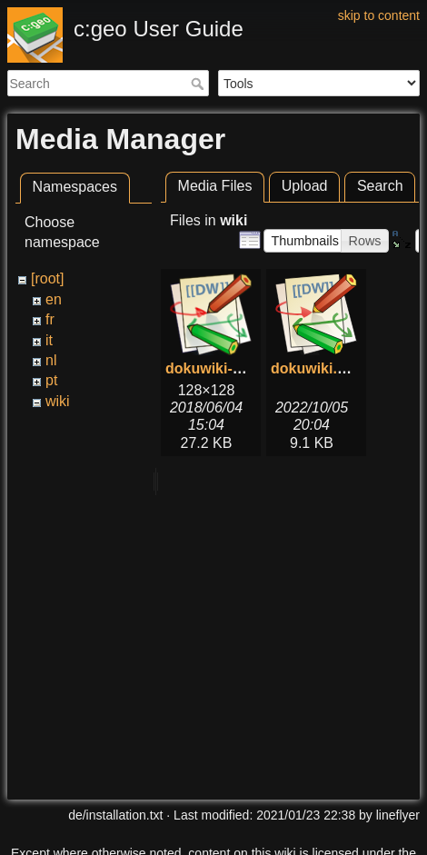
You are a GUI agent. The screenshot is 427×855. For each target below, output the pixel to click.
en (53, 299)
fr (50, 319)
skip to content (379, 15)
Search (199, 83)
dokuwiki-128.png (226, 368)
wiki (57, 401)
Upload (305, 186)
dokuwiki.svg (316, 368)
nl (50, 360)
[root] (47, 278)
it (49, 340)
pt (51, 380)
